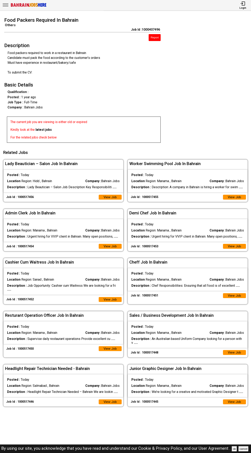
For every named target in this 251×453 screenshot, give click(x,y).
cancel (244, 448)
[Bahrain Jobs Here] (28, 6)
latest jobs (44, 130)
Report (155, 37)
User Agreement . (214, 448)
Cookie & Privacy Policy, (161, 448)
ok (234, 448)
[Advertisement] (209, 81)
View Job (110, 196)
